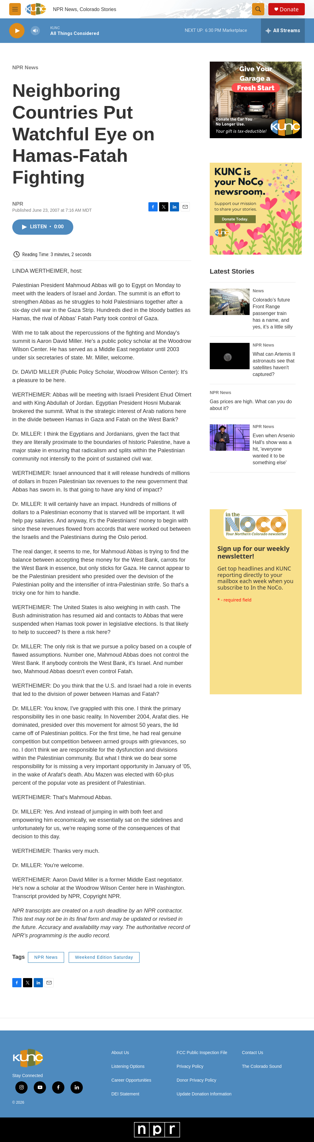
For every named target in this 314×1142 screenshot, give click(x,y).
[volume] (35, 31)
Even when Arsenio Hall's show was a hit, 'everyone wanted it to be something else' (274, 449)
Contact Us (252, 1052)
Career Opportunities (131, 1080)
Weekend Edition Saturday (104, 957)
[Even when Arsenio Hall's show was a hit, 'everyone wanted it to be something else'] (230, 437)
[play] (17, 30)
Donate (289, 9)
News (258, 290)
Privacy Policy (190, 1066)
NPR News (25, 67)
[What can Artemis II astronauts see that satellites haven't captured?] (230, 356)
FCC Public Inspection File (202, 1052)
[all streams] (283, 30)
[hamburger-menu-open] (15, 9)
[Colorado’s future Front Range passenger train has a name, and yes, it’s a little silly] (230, 302)
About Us (120, 1052)
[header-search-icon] (258, 9)
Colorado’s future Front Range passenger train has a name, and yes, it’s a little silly (273, 313)
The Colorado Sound (261, 1066)
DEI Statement (125, 1094)
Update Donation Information (204, 1094)
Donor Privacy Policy (196, 1080)
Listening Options (127, 1066)
